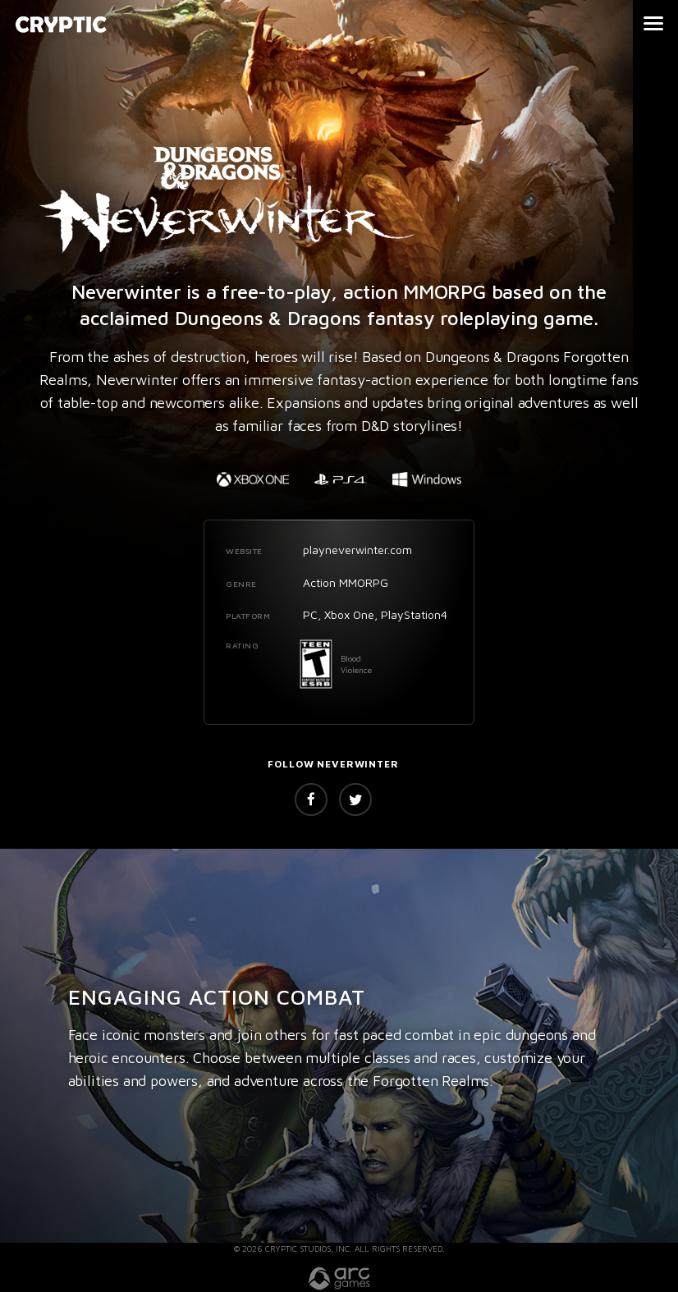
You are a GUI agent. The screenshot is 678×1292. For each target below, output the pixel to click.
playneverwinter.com (357, 550)
